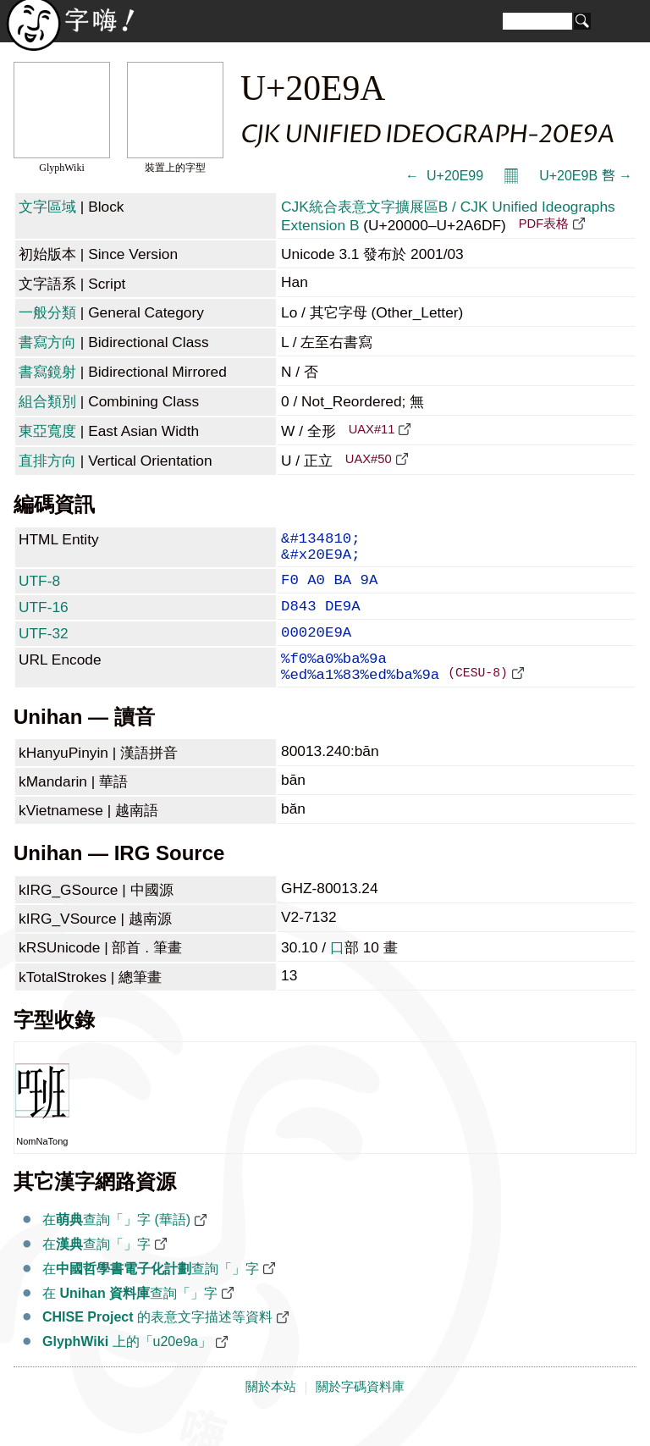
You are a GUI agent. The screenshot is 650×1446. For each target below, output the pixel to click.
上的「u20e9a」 (127, 1368)
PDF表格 (544, 223)
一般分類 (47, 312)
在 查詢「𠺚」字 (130, 1320)
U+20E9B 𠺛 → (585, 175)
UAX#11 (372, 429)
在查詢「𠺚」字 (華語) (116, 1246)
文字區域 (47, 206)
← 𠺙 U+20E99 (444, 175)
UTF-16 (44, 618)
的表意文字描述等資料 (157, 1344)
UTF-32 (44, 648)
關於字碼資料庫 (360, 1414)
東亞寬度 (47, 430)
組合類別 (47, 401)
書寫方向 (47, 342)
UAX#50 (368, 459)
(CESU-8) (478, 698)
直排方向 (47, 460)
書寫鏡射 (47, 371)
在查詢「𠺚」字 (96, 1271)
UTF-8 (39, 589)
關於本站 (270, 1414)
